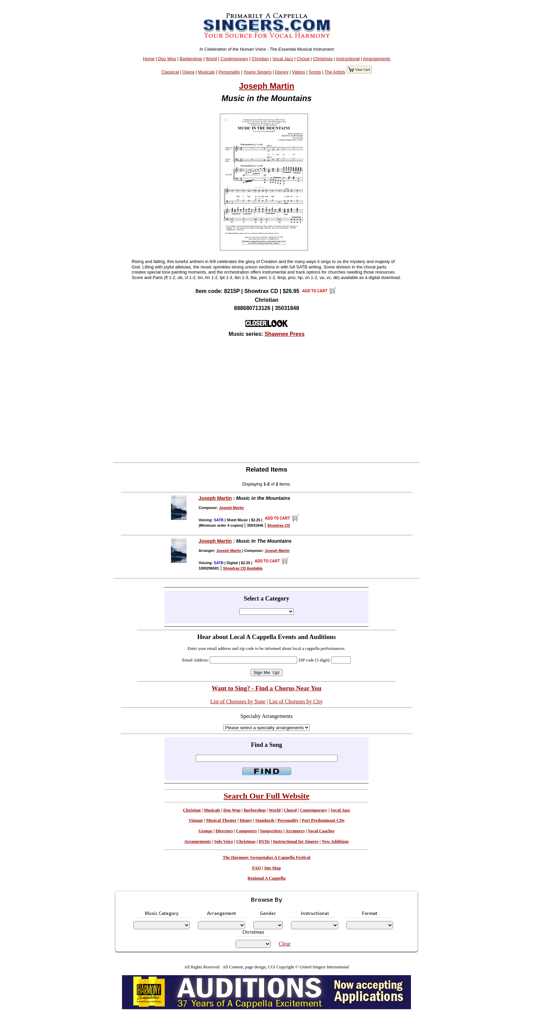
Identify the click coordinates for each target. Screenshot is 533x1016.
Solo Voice (223, 841)
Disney (281, 72)
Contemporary (234, 58)
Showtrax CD (278, 525)
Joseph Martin (266, 86)
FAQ (256, 868)
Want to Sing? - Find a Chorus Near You (266, 688)
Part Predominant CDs (323, 820)
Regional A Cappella (266, 878)
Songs (315, 72)
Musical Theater (221, 820)
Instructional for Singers (296, 841)
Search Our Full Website (267, 795)
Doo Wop (167, 58)
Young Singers (257, 72)
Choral (303, 58)
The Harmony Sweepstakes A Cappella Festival (266, 857)
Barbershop (191, 58)
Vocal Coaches (321, 831)
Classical (170, 72)
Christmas (323, 58)
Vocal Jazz (282, 58)
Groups (205, 831)
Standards (264, 820)
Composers (246, 831)
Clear (285, 944)
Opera (188, 72)
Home (148, 58)
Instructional (348, 58)
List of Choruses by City (296, 701)
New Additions (335, 841)
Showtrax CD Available (243, 568)
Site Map (272, 868)
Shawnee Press (284, 334)
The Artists (335, 72)
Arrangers (295, 831)
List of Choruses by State (237, 701)
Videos (298, 72)
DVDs (264, 841)
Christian (260, 58)
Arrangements (376, 58)
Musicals (206, 72)
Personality (229, 72)
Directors (224, 831)
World (211, 58)
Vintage (196, 820)
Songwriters (271, 831)
